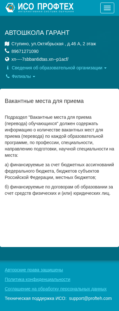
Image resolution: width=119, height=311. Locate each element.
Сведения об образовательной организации (56, 67)
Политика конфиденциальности (37, 279)
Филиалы (20, 76)
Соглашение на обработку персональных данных (56, 288)
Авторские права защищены (34, 269)
